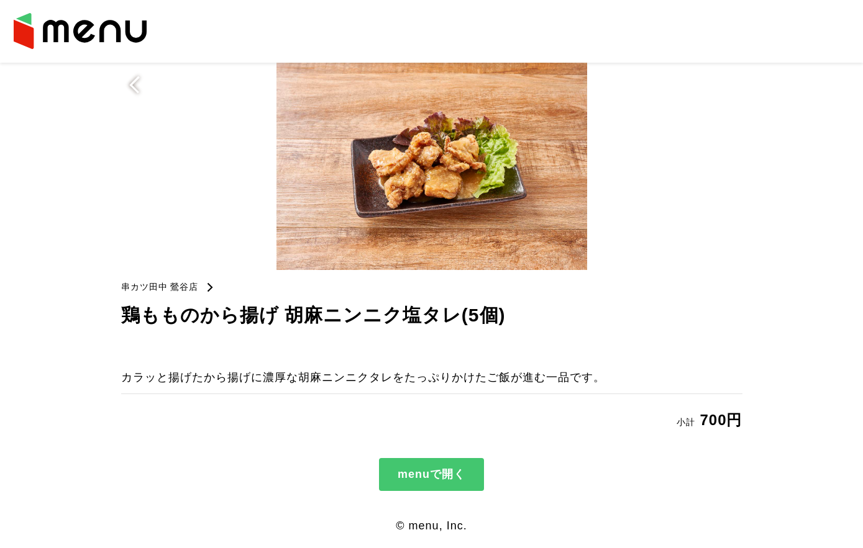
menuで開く (431, 474)
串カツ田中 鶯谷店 (160, 287)
